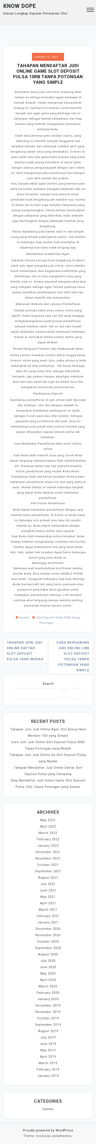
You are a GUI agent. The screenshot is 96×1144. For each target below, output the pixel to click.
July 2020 (48, 961)
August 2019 (48, 1031)
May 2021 (48, 897)
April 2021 (48, 903)
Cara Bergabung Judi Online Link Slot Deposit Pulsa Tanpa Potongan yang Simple (72, 656)
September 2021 (48, 871)
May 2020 (48, 973)
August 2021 (48, 878)
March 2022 (48, 833)
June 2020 (48, 967)
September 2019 (48, 1025)
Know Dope (19, 6)
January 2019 (48, 1076)
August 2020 (48, 954)
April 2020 (48, 980)
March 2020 (48, 986)
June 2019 (48, 1044)
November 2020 (48, 935)
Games (24, 617)
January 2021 (48, 922)
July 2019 (48, 1037)
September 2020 (48, 948)
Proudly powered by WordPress (48, 1130)
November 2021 (48, 858)
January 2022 (48, 846)
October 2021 (48, 865)
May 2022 (48, 820)
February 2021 (48, 916)
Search (48, 684)
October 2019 (48, 1018)
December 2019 (48, 1005)
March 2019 (48, 1063)
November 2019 (48, 1012)
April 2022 (48, 826)
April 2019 (48, 1057)
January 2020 (48, 999)
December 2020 (48, 929)
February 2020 (48, 993)
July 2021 (48, 884)
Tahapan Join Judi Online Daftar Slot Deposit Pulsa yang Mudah (25, 651)
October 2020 (48, 941)
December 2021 (48, 852)
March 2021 (48, 909)
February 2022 (48, 839)
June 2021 (48, 890)
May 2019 (48, 1050)
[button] (90, 10)
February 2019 (48, 1069)
